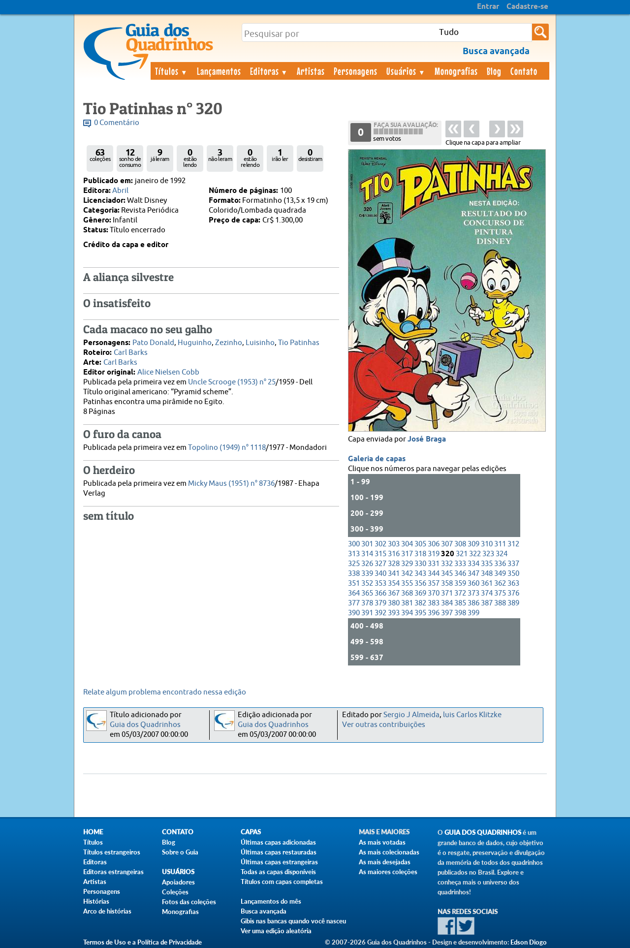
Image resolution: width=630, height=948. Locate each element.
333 (460, 564)
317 (407, 554)
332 (447, 564)
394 (407, 613)
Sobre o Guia (180, 852)
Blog (494, 71)
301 (367, 544)
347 (473, 573)
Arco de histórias (107, 911)
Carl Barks (131, 352)
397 (447, 613)
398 (460, 613)
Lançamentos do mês (271, 901)
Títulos (171, 71)
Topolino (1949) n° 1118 (227, 447)
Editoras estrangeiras (113, 872)
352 (367, 583)
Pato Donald (153, 343)
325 (354, 564)
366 (380, 593)
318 (420, 554)
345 (447, 573)
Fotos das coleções (189, 902)
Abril (120, 190)
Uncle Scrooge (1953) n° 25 (232, 382)
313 (354, 554)
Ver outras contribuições (383, 724)
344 (434, 573)
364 (354, 593)
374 (487, 593)
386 (473, 603)
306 (434, 544)
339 (367, 573)
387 (487, 603)
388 (500, 603)
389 (513, 603)
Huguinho (195, 343)
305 (420, 544)
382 (420, 603)
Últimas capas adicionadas (278, 842)
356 (420, 583)
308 (460, 544)
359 (460, 583)
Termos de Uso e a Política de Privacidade (142, 942)
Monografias (456, 71)
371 (447, 593)
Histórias (96, 901)
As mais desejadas (384, 862)
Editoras (269, 71)
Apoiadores (178, 882)
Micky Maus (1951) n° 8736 (231, 483)
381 (407, 603)
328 (394, 564)
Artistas (311, 71)
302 (380, 544)
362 (500, 583)
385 (460, 603)
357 (434, 583)
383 (434, 603)
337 (513, 564)
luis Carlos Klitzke (472, 715)
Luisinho (260, 343)
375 (500, 593)
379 (380, 603)
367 (394, 593)
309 (473, 544)
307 (447, 544)
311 (500, 544)
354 (394, 583)
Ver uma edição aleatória (276, 931)
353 (380, 583)
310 (487, 544)
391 (367, 613)
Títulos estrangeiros (111, 852)
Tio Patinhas (298, 343)
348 (487, 573)
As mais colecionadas (389, 852)
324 (501, 554)
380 (394, 603)
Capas (251, 832)
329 (407, 564)
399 (473, 613)
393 (394, 613)
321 (462, 554)
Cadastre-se (527, 7)
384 (447, 603)
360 (473, 583)
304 (407, 544)
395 (420, 613)
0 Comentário (116, 122)
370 (434, 593)
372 (460, 593)
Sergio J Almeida (411, 715)
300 (354, 544)
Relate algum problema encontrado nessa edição (164, 692)
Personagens (356, 71)
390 (354, 613)
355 (407, 583)
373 (473, 593)
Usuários (406, 71)
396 (434, 613)
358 (447, 583)
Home (93, 832)
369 (420, 593)
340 (380, 573)
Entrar (488, 7)
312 (513, 544)
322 (475, 554)
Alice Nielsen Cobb (168, 372)
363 (513, 583)
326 (367, 564)
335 (487, 564)
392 (380, 613)
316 (394, 554)
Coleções (175, 892)
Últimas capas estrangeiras (279, 862)
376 (513, 593)
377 (354, 603)
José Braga (427, 439)
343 (420, 573)
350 (513, 573)
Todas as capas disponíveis (278, 872)
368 (407, 593)
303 (394, 544)
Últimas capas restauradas (278, 852)
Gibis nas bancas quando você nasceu (293, 921)
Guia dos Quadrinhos (145, 724)
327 (380, 564)
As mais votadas (382, 842)
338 (354, 573)
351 (354, 583)
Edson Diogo (528, 942)
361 (487, 583)
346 (460, 573)
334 (473, 564)
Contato (523, 71)
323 (488, 554)
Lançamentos (219, 71)
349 (500, 573)
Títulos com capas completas (282, 881)
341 (394, 573)
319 (434, 554)
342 (407, 573)
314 (367, 554)
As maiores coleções (388, 872)
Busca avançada (263, 911)
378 (367, 603)
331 (434, 564)
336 (500, 564)
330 (420, 564)
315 (380, 554)
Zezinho (228, 343)
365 (367, 593)
